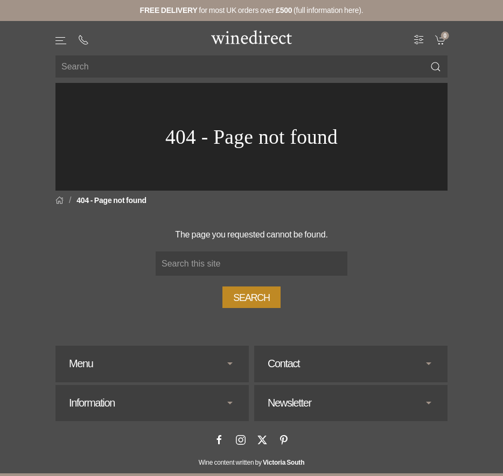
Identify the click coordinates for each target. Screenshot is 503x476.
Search (251, 297)
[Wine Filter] (419, 39)
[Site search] (251, 66)
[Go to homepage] (251, 37)
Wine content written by (252, 462)
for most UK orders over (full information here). (252, 10)
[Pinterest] (284, 440)
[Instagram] (240, 440)
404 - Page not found (111, 200)
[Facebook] (219, 440)
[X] (262, 440)
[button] (61, 40)
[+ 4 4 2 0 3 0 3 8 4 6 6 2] (83, 39)
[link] (441, 39)
